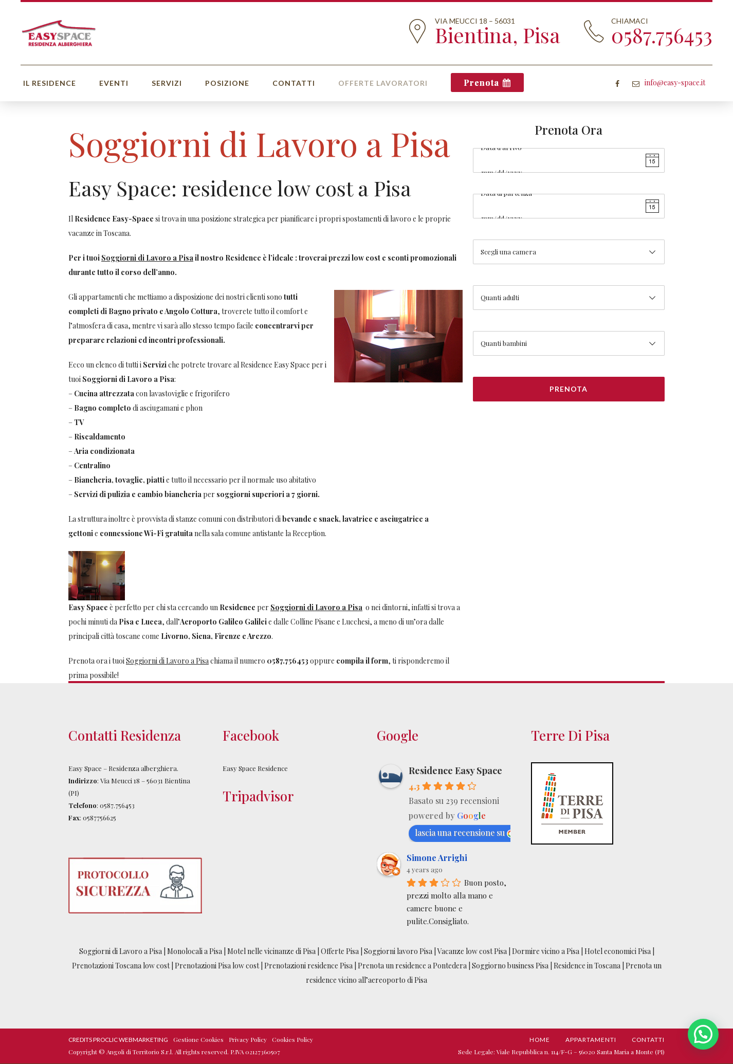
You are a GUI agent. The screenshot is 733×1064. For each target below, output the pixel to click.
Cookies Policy (292, 1039)
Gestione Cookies (198, 1039)
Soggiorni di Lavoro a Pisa (120, 951)
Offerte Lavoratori (383, 83)
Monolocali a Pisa (194, 951)
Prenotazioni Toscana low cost (121, 965)
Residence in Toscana (587, 965)
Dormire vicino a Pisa (545, 951)
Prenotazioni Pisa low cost (217, 965)
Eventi (114, 83)
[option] (265, 575)
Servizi (167, 83)
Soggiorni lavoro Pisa (398, 951)
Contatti (293, 83)
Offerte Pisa (340, 951)
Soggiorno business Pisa (511, 965)
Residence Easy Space (455, 770)
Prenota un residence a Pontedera (413, 965)
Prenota (481, 82)
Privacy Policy (248, 1039)
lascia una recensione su (465, 832)
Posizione (227, 83)
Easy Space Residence (255, 768)
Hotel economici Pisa (617, 951)
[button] (703, 1034)
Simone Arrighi (437, 857)
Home (539, 1039)
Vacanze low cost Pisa (472, 951)
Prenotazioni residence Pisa (308, 965)
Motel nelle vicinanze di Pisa (271, 951)
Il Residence (49, 83)
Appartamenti (590, 1039)
